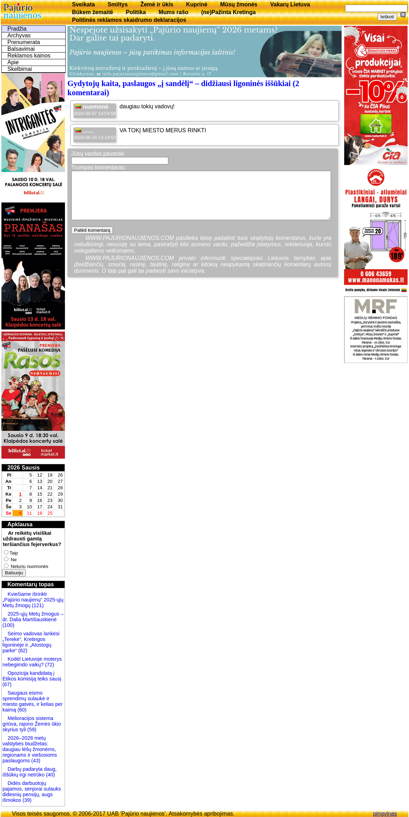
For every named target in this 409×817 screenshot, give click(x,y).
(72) (49, 664)
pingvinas (385, 814)
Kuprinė (196, 4)
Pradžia (16, 29)
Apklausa (19, 524)
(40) (49, 774)
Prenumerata (23, 42)
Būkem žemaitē (92, 12)
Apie (13, 62)
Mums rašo (173, 12)
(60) (21, 710)
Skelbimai (19, 69)
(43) (35, 760)
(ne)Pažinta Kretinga (228, 12)
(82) (23, 650)
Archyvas (19, 35)
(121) (38, 605)
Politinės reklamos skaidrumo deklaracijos (129, 20)
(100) (8, 625)
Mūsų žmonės (239, 4)
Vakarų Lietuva (290, 4)
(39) (26, 800)
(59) (31, 729)
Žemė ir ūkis (156, 4)
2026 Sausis (23, 468)
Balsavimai (21, 49)
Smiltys (118, 4)
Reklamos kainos (28, 56)
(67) (7, 684)
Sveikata (83, 4)
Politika (136, 12)
